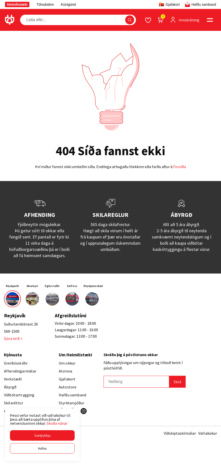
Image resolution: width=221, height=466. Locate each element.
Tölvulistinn (45, 4)
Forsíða (179, 166)
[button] (42, 435)
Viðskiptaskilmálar (180, 433)
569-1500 (11, 331)
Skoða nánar (57, 423)
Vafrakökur (207, 433)
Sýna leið (13, 338)
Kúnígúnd (68, 4)
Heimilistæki (17, 4)
